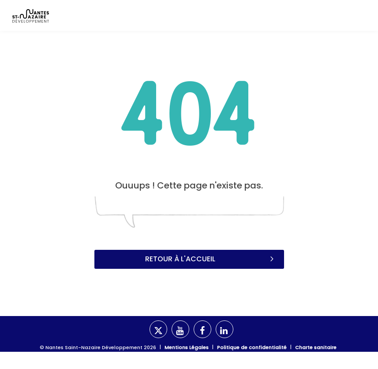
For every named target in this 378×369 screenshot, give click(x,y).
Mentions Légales (187, 347)
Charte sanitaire (316, 347)
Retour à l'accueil (210, 258)
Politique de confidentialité (252, 347)
